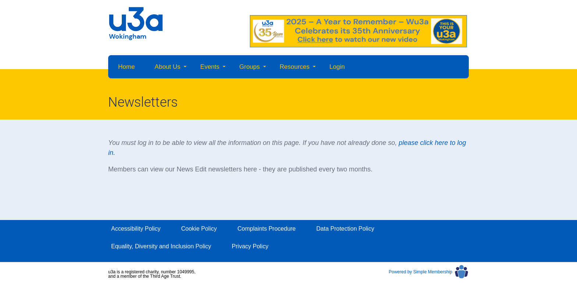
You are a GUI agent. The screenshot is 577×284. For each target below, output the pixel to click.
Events (209, 66)
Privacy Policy (250, 246)
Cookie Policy (199, 229)
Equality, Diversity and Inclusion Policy (161, 246)
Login (337, 66)
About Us (167, 66)
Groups (249, 66)
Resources (294, 66)
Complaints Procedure (266, 229)
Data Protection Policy (345, 229)
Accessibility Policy (135, 229)
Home (126, 66)
